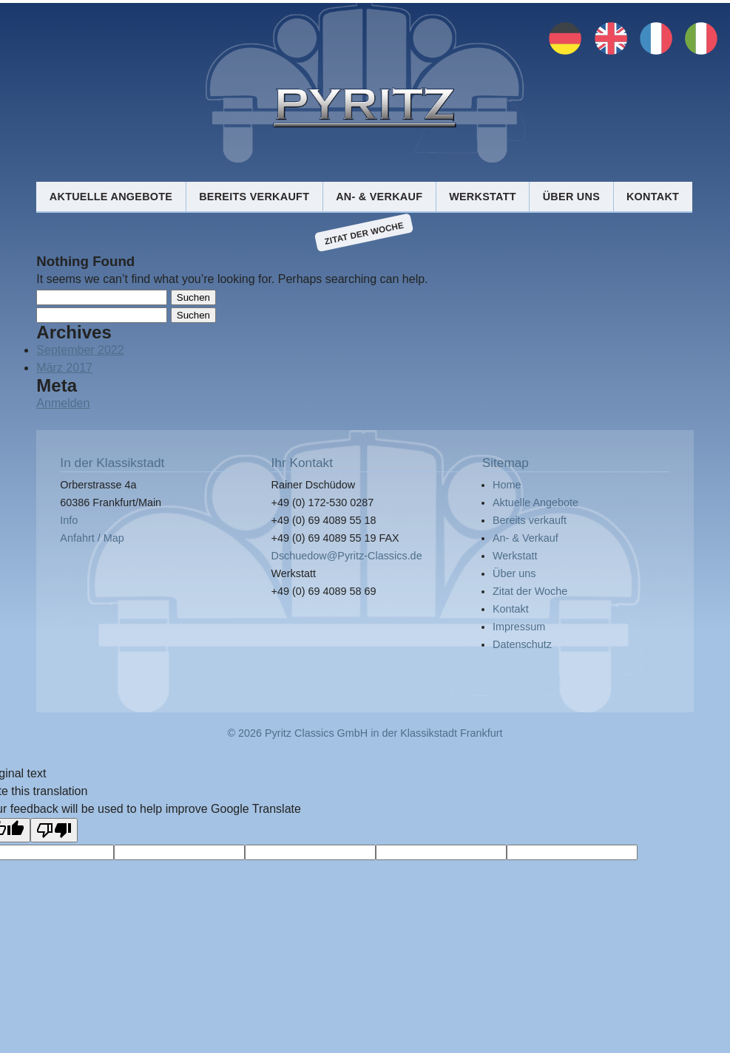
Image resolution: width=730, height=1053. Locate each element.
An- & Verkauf (379, 196)
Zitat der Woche (364, 232)
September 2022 (80, 350)
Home (507, 485)
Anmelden (62, 403)
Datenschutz (522, 644)
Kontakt (652, 196)
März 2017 (64, 367)
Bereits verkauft (254, 196)
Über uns (571, 196)
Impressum (519, 627)
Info (69, 520)
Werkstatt (482, 196)
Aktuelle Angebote (111, 196)
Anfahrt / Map (92, 538)
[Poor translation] (54, 830)
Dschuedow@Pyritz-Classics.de (346, 556)
